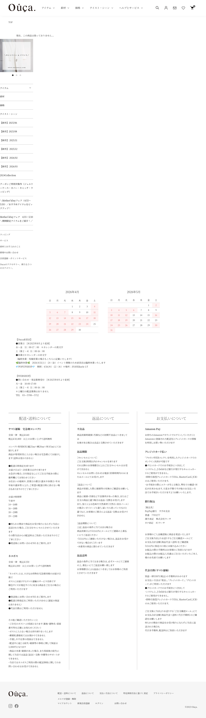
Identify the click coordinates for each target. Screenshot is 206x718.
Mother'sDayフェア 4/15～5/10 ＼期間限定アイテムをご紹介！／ (16, 218)
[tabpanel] (16, 55)
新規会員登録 (83, 703)
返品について (87, 693)
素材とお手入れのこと (10, 246)
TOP (11, 22)
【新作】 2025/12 (8, 148)
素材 (63, 8)
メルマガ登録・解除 (67, 698)
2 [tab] (16, 75)
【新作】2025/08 (8, 131)
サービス (4, 240)
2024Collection (8, 175)
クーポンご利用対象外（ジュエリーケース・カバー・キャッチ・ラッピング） (16, 187)
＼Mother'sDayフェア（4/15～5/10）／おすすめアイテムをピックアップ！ (16, 204)
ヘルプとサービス (129, 8)
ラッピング (5, 234)
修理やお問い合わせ (9, 252)
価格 (77, 8)
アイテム (46, 8)
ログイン (99, 703)
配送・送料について (67, 693)
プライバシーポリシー (163, 693)
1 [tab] (13, 75)
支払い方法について (108, 693)
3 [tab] (20, 75)
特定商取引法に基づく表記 (135, 693)
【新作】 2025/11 (8, 140)
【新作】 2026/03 (8, 166)
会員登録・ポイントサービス (13, 258)
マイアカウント (65, 703)
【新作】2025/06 (8, 122)
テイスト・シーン (100, 8)
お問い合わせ (120, 703)
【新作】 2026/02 (8, 157)
